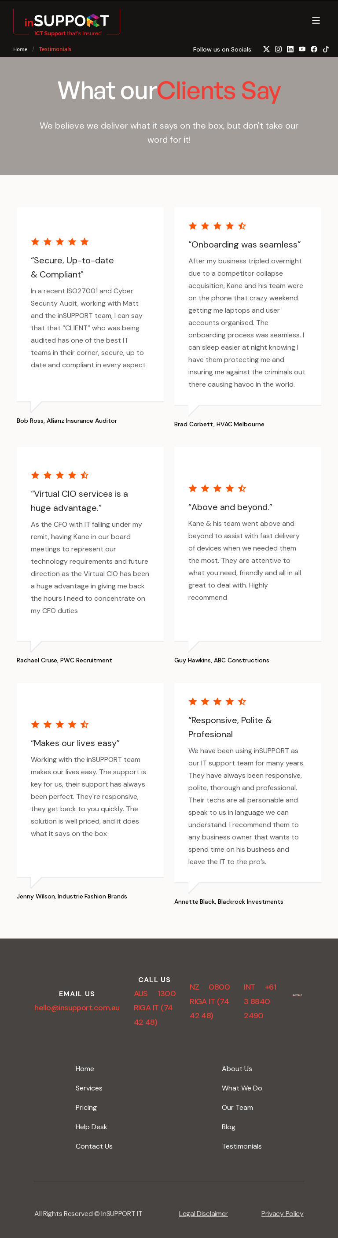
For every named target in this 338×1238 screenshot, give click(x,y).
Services (89, 1088)
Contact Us (94, 1146)
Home (20, 49)
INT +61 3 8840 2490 (260, 1001)
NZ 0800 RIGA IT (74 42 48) (210, 1001)
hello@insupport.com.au (76, 1007)
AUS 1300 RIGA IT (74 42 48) (155, 1007)
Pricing (86, 1107)
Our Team (237, 1107)
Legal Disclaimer (203, 1213)
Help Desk (91, 1126)
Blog (228, 1126)
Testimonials (242, 1146)
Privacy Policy (282, 1213)
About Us (237, 1068)
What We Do (242, 1088)
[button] (317, 21)
